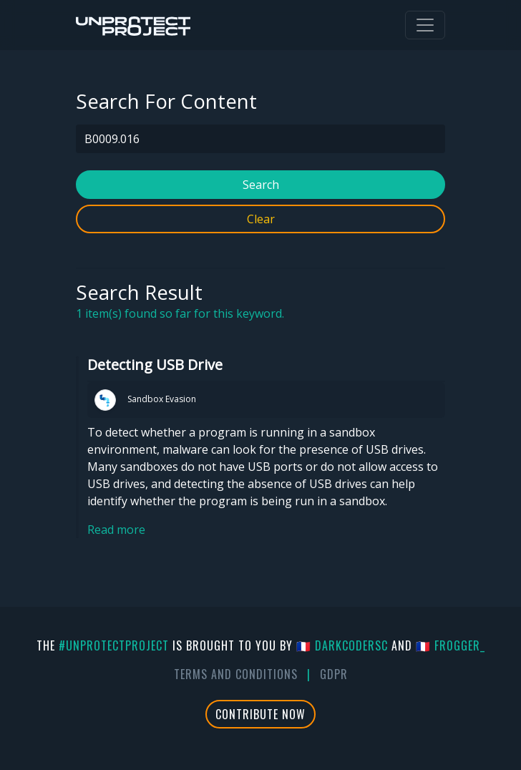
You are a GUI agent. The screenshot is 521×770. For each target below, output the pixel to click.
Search (261, 184)
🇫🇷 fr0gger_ (450, 645)
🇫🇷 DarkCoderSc (342, 645)
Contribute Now (260, 714)
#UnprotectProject (114, 645)
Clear (261, 219)
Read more (116, 529)
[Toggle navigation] (425, 25)
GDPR (334, 674)
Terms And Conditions (236, 674)
